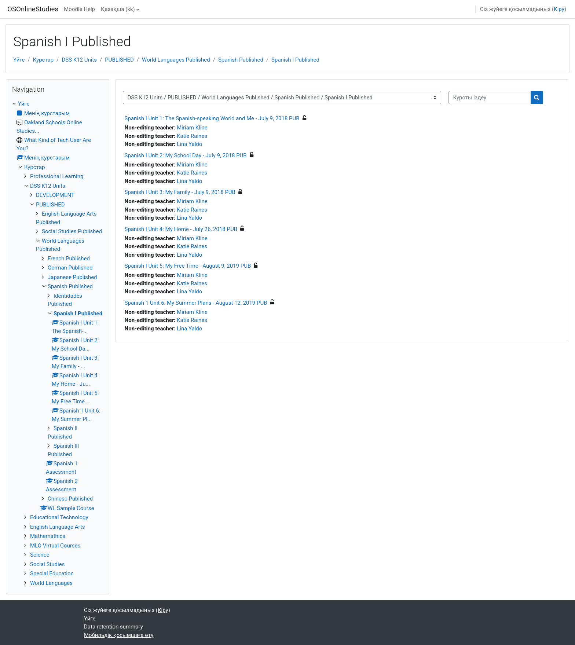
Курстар (43, 59)
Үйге (19, 59)
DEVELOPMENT (55, 195)
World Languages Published (176, 59)
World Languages (51, 583)
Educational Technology (59, 517)
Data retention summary (113, 626)
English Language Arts (57, 527)
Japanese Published (72, 277)
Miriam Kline (192, 127)
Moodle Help (79, 9)
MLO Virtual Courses (55, 545)
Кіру (559, 9)
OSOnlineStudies (32, 9)
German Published (70, 267)
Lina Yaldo (189, 144)
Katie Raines (192, 136)
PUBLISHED (119, 59)
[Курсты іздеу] (489, 98)
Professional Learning (56, 176)
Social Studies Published (72, 231)
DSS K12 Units (79, 59)
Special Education (52, 573)
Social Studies (47, 564)
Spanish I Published (295, 59)
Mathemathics (47, 536)
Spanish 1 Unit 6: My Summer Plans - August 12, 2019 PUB (196, 303)
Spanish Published (240, 59)
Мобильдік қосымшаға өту (118, 635)
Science (39, 554)
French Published (69, 258)
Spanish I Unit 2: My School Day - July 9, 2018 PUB (186, 155)
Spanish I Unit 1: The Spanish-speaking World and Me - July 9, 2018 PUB (212, 118)
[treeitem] (57, 343)
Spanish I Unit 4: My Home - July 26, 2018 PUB (181, 229)
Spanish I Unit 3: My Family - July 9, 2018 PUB (180, 192)
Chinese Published (70, 498)
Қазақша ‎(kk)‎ (118, 9)
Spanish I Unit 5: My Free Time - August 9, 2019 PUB (188, 266)
